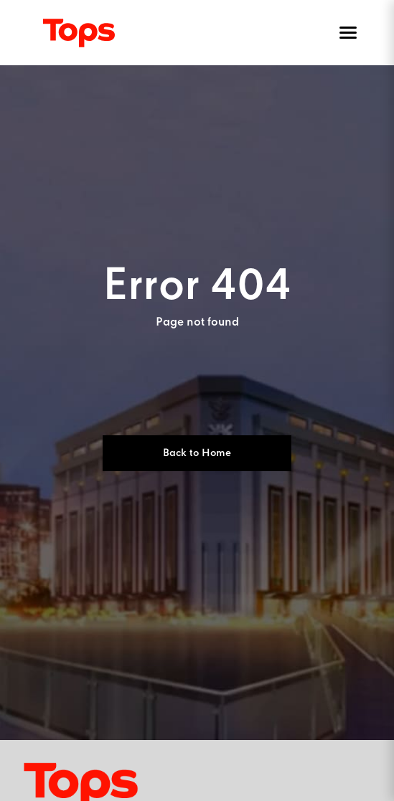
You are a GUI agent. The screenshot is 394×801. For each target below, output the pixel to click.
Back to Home (197, 453)
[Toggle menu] (345, 33)
